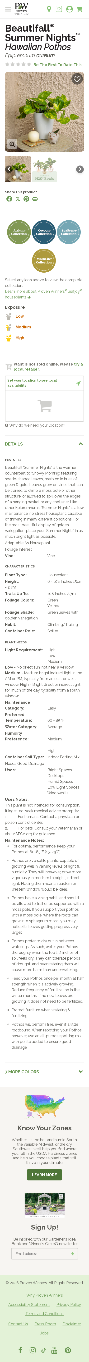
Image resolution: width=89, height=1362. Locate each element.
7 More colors (22, 1071)
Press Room (45, 1324)
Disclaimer (72, 1324)
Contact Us (18, 1324)
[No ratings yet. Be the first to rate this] (43, 65)
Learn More (44, 1175)
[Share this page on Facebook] (9, 199)
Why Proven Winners (44, 1295)
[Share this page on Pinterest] (26, 199)
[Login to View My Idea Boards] (59, 6)
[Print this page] (35, 199)
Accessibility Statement (29, 1304)
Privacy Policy (68, 1304)
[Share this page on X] (18, 199)
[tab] (44, 444)
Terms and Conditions (44, 1313)
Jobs (44, 1333)
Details (14, 443)
